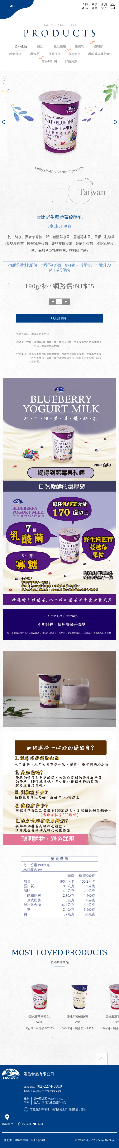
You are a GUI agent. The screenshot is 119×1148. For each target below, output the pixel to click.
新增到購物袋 (59, 318)
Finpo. (112, 1140)
